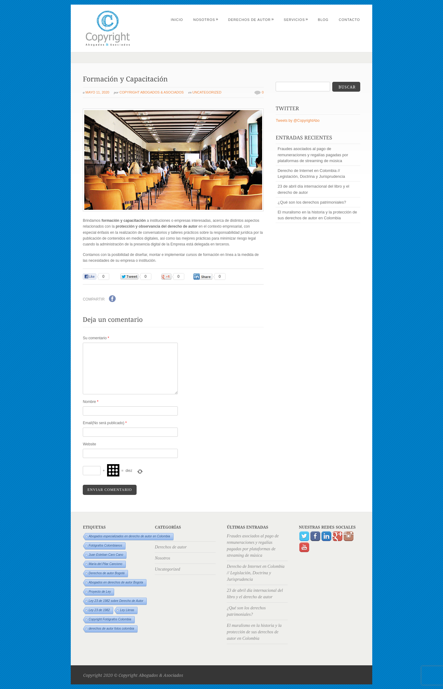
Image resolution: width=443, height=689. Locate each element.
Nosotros (205, 20)
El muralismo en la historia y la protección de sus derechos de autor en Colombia (317, 215)
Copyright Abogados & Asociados (151, 92)
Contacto (349, 20)
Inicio (177, 20)
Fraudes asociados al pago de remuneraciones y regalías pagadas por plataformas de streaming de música (312, 154)
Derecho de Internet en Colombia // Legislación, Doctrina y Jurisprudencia (311, 173)
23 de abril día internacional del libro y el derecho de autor (313, 189)
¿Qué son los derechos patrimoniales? (311, 202)
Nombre (90, 402)
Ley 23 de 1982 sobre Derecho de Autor (116, 601)
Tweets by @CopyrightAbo (297, 120)
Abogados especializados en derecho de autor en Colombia (129, 536)
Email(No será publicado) (105, 423)
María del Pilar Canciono (105, 564)
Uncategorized (207, 92)
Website (89, 444)
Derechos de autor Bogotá (107, 573)
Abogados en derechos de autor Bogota (116, 582)
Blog (323, 20)
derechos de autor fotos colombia (111, 628)
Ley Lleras (127, 610)
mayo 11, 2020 (97, 92)
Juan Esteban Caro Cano (106, 554)
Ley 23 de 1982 (99, 610)
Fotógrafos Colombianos (105, 545)
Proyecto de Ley (100, 591)
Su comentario (96, 338)
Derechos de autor (251, 20)
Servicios (296, 20)
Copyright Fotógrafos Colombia (110, 619)
